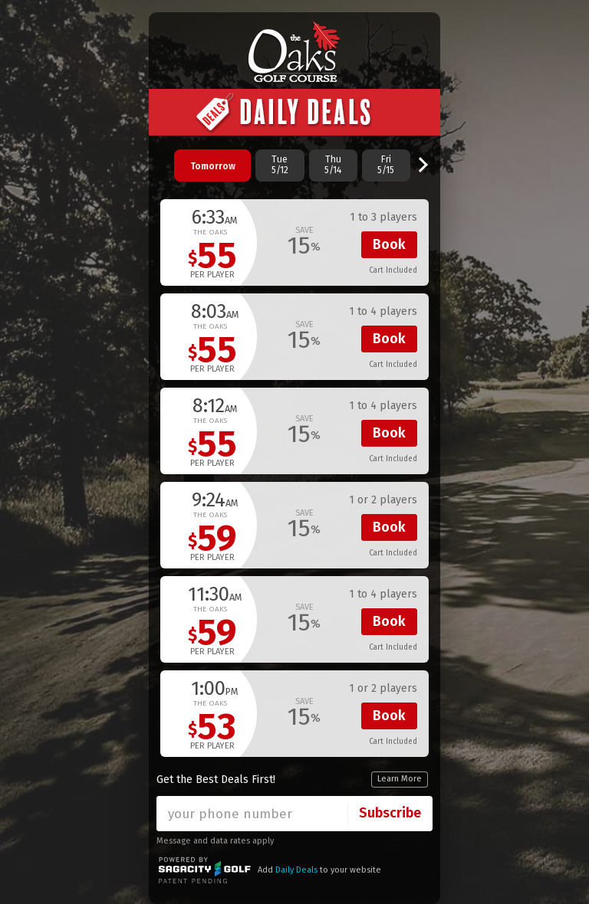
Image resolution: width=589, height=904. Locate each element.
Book (389, 244)
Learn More (399, 779)
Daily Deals (296, 870)
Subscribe (390, 812)
